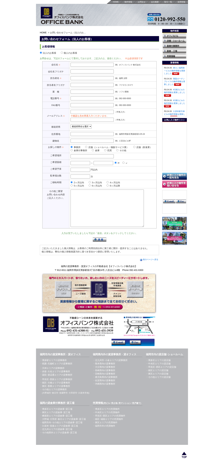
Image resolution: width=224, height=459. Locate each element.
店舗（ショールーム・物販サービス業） (107, 147)
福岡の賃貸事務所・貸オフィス (72, 454)
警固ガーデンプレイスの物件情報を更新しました (174, 81)
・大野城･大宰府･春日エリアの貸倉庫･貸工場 (63, 426)
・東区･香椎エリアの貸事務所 (55, 393)
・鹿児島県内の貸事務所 (105, 384)
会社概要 (155, 2)
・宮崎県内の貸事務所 (104, 381)
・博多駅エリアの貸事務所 (53, 367)
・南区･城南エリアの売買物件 (108, 426)
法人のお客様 (48, 53)
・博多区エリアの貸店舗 (158, 367)
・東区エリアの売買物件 (105, 429)
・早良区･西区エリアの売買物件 (109, 423)
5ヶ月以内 (77, 185)
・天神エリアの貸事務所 (52, 375)
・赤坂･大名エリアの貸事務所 (55, 378)
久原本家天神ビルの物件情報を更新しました (174, 114)
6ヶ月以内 (95, 185)
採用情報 (181, 2)
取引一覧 (168, 2)
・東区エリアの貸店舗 (157, 381)
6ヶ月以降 (113, 185)
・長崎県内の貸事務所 (104, 377)
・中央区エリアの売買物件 (106, 419)
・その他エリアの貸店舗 (158, 384)
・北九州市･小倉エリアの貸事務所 (110, 367)
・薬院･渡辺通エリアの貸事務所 (56, 382)
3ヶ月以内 (95, 182)
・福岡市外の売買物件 (104, 433)
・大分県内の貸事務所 (104, 374)
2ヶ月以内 (77, 182)
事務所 (75, 147)
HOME (116, 2)
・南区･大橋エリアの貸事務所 (55, 390)
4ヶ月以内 (113, 182)
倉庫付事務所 (79, 150)
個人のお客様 (69, 53)
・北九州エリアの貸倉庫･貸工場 (56, 436)
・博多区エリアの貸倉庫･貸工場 (56, 416)
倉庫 (96, 150)
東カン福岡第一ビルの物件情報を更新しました (174, 71)
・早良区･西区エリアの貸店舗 (161, 374)
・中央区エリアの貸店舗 (158, 371)
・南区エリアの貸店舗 (157, 377)
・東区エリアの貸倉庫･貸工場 (55, 419)
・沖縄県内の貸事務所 (104, 391)
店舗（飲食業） (142, 147)
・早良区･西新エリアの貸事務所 (56, 386)
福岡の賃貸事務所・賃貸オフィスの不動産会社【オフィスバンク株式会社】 (99, 273)
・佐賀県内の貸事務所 (104, 387)
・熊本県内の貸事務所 (104, 371)
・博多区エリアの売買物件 (106, 416)
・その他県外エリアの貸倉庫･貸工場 (58, 439)
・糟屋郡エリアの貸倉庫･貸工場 (56, 423)
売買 (108, 150)
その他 (121, 150)
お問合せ (141, 2)
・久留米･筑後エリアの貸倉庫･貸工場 (59, 433)
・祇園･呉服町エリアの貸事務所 (56, 371)
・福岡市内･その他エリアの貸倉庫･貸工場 (61, 429)
